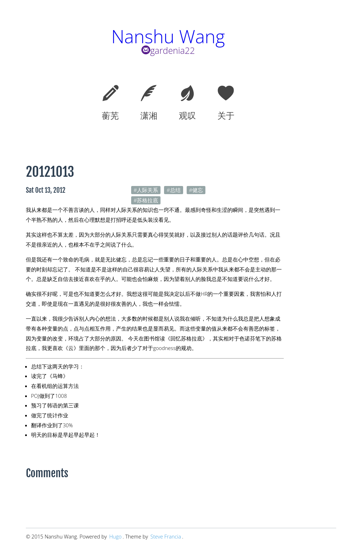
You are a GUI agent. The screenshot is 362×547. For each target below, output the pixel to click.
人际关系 (147, 189)
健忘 (197, 189)
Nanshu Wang (168, 36)
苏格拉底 (147, 200)
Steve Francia (165, 536)
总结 (175, 189)
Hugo (115, 536)
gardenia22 (168, 50)
